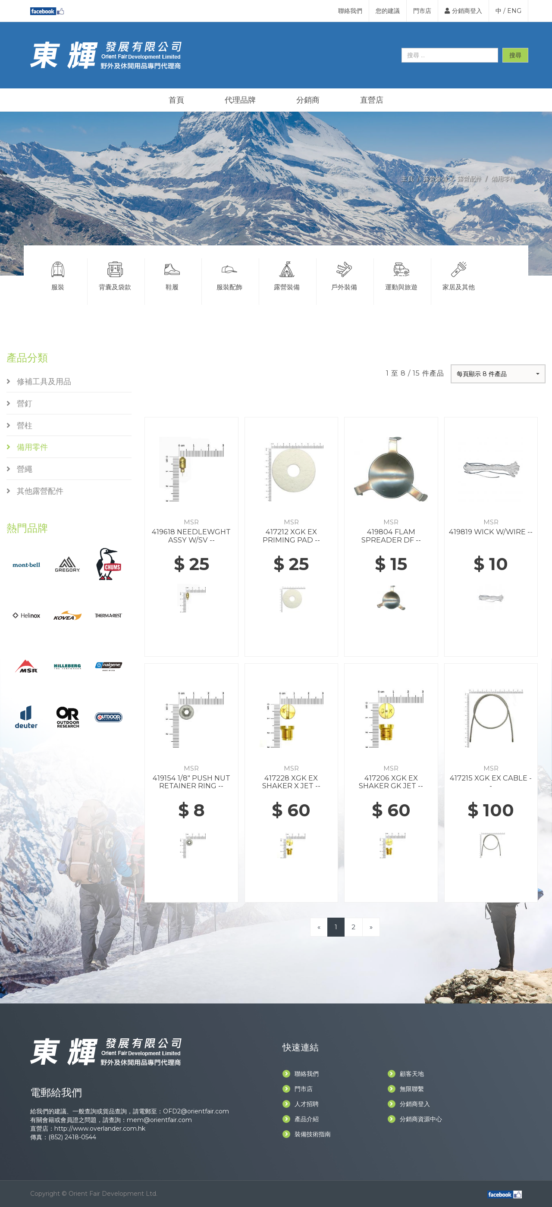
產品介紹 (300, 1119)
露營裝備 (435, 178)
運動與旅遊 (401, 274)
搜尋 (515, 55)
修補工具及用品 (38, 381)
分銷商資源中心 (415, 1119)
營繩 (19, 469)
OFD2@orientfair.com (196, 1111)
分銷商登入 (463, 11)
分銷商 (308, 100)
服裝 (57, 274)
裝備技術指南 (306, 1134)
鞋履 (172, 274)
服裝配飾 (229, 274)
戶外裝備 (344, 274)
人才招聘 (300, 1104)
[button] (498, 373)
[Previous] (319, 927)
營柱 (19, 425)
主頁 (407, 178)
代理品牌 (240, 100)
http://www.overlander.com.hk (99, 1128)
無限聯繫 (406, 1089)
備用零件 (503, 178)
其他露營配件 (34, 491)
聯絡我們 (350, 11)
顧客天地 (406, 1074)
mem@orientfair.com (159, 1120)
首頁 (176, 100)
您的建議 (388, 11)
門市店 (422, 11)
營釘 (19, 403)
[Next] (371, 927)
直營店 (371, 100)
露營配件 (469, 178)
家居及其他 (459, 274)
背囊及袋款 (115, 274)
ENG (514, 11)
